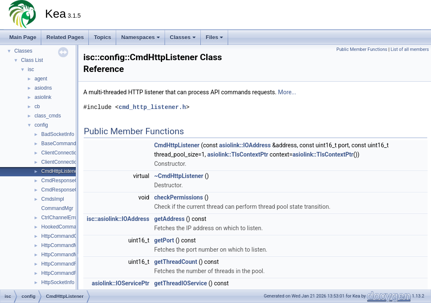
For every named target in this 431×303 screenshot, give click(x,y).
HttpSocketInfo (57, 282)
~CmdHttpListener (178, 176)
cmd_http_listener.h (152, 107)
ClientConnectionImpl (65, 162)
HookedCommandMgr (65, 227)
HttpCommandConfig (64, 236)
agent (41, 79)
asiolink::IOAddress (245, 145)
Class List (32, 60)
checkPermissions (178, 197)
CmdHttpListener (60, 171)
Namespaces (140, 37)
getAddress (169, 218)
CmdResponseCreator (66, 180)
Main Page (22, 37)
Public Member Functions (361, 49)
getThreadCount (175, 261)
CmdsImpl (52, 199)
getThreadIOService (180, 283)
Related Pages (65, 37)
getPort (164, 240)
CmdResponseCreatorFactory (74, 190)
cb (37, 106)
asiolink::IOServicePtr (120, 283)
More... (287, 92)
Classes (183, 37)
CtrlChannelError (60, 218)
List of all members (410, 49)
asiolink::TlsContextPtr (238, 154)
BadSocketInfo (57, 134)
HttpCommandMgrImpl (66, 255)
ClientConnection (60, 153)
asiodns (43, 88)
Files (214, 37)
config (41, 125)
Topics (102, 37)
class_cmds (48, 116)
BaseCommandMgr (63, 143)
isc (31, 69)
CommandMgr (57, 208)
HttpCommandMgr (61, 245)
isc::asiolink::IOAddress (118, 218)
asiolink (43, 97)
